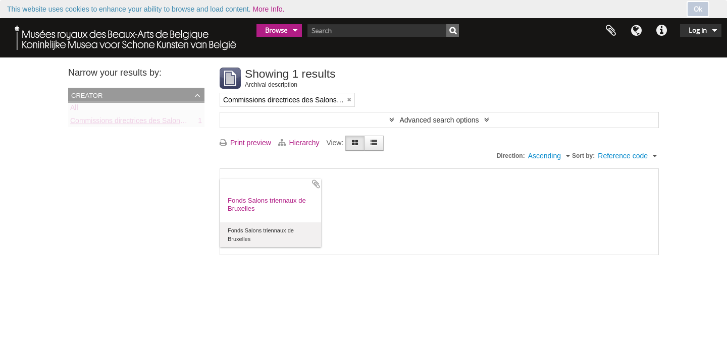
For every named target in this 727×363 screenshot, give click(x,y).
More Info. (268, 9)
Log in (698, 30)
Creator (86, 95)
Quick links (661, 30)
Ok (698, 9)
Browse (276, 30)
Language (636, 30)
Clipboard (611, 30)
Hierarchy (300, 143)
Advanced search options (439, 120)
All (74, 109)
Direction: (511, 155)
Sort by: (583, 155)
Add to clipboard (316, 184)
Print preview (245, 143)
